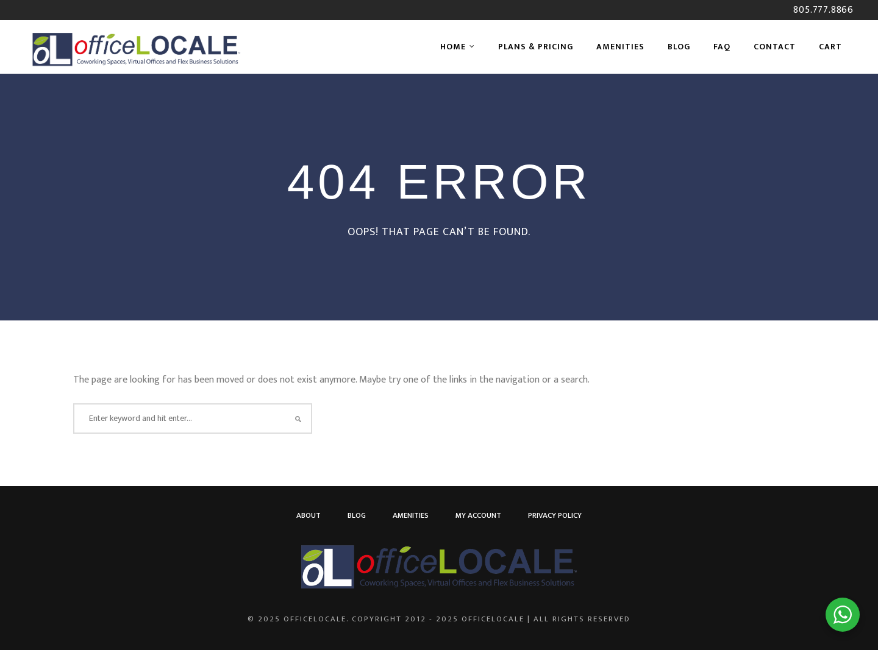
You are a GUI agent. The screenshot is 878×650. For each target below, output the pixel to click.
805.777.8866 (823, 10)
